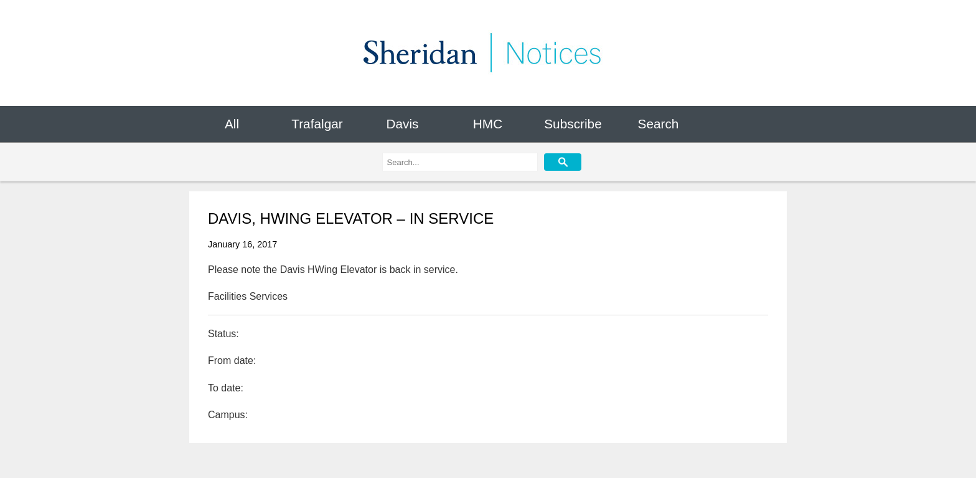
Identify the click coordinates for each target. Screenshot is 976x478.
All (232, 124)
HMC (487, 124)
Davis (402, 124)
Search (658, 124)
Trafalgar (316, 124)
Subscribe (572, 124)
